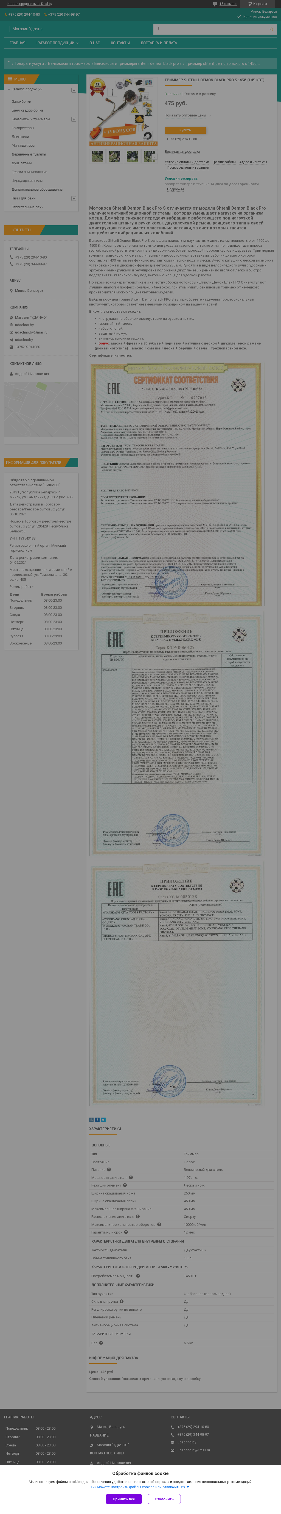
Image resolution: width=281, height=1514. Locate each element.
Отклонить (164, 1499)
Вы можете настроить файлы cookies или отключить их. (138, 1487)
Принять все (124, 1499)
